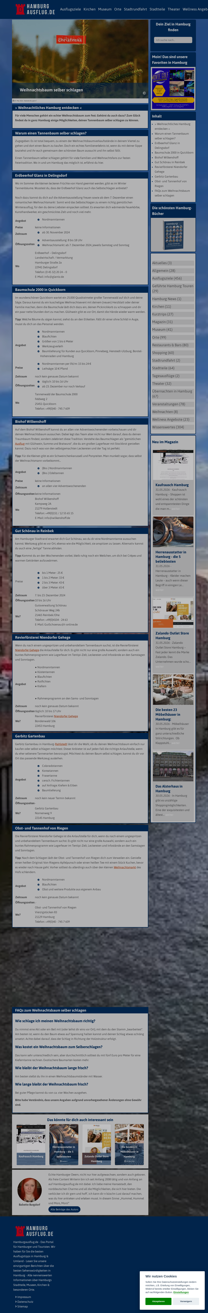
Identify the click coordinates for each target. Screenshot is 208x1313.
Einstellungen (181, 1292)
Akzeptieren (158, 1301)
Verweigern (186, 1301)
